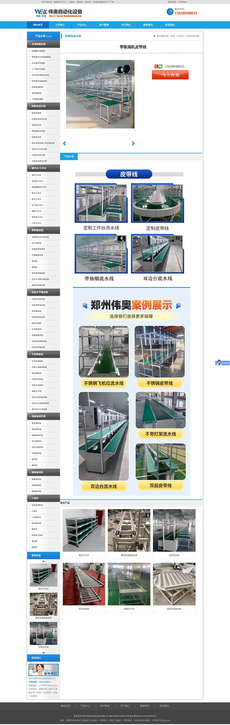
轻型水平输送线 (40, 292)
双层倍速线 (36, 113)
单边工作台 (36, 199)
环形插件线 (36, 453)
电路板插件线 (39, 416)
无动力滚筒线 (37, 385)
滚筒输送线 (37, 230)
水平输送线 (36, 329)
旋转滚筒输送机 (38, 285)
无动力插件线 (37, 447)
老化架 (34, 541)
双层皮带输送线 (38, 347)
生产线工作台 (37, 205)
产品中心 (82, 25)
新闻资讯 (148, 25)
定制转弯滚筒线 (38, 249)
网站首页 (38, 25)
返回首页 (172, 2)
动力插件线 (36, 441)
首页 (173, 36)
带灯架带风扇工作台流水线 (43, 143)
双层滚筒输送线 (38, 273)
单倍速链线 (36, 93)
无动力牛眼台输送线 (40, 279)
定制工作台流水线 (39, 149)
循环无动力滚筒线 (39, 409)
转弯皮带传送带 (38, 317)
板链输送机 (36, 491)
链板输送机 (37, 472)
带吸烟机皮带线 (38, 131)
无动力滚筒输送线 (39, 397)
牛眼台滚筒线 (37, 379)
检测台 (34, 547)
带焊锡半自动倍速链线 (41, 57)
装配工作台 (36, 211)
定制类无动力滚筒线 (40, 237)
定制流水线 (36, 137)
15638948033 (174, 66)
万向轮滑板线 (37, 361)
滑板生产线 (36, 391)
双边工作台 (36, 193)
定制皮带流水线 (38, 305)
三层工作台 (36, 223)
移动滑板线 (36, 373)
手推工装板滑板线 (39, 367)
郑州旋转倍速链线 (39, 81)
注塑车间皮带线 (38, 299)
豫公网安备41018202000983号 (143, 716)
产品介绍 (69, 156)
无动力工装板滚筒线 (40, 403)
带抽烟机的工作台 (39, 187)
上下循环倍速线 (38, 69)
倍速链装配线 (37, 87)
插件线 (34, 459)
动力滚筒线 (36, 243)
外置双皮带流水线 (39, 161)
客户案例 (104, 25)
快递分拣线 (36, 323)
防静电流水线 (39, 106)
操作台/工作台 (39, 168)
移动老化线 (36, 523)
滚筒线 (34, 261)
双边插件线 (36, 429)
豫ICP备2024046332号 (120, 716)
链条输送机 (36, 485)
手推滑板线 (37, 354)
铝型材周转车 (37, 505)
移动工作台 (36, 175)
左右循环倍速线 (38, 63)
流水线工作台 (37, 181)
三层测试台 (36, 517)
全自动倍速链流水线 (40, 75)
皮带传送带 (36, 125)
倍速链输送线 (39, 44)
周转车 (34, 529)
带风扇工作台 (37, 217)
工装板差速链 (37, 99)
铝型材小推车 (37, 535)
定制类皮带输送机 (39, 341)
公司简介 (60, 25)
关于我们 (126, 25)
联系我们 (183, 2)
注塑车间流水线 (38, 155)
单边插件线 (36, 423)
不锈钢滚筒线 (37, 255)
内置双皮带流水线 (39, 119)
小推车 (35, 498)
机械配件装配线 (38, 51)
